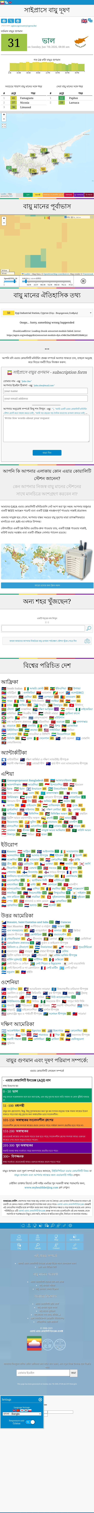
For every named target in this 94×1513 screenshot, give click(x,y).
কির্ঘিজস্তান (9, 837)
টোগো (7, 749)
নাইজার (67, 749)
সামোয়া (79, 1054)
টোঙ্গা (25, 1037)
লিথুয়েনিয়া (59, 933)
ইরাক (6, 829)
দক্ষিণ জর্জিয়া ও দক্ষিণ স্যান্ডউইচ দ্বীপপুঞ (44, 800)
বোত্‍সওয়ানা (38, 758)
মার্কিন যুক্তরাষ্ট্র (14, 1000)
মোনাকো (52, 925)
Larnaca (74, 102)
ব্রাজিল (55, 1079)
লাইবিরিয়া (52, 770)
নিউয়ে (32, 1041)
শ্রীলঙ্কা (25, 870)
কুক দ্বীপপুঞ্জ (52, 1033)
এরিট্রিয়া (8, 733)
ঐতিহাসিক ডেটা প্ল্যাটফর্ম (47, 1402)
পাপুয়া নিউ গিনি (73, 1041)
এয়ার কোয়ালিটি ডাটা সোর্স (47, 1384)
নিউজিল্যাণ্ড (13, 1041)
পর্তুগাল (72, 908)
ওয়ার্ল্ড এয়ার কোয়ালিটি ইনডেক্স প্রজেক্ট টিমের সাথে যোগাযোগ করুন (47, 1343)
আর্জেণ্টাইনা (13, 1071)
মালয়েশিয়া (12, 866)
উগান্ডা (74, 729)
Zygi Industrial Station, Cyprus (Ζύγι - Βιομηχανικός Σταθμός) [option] (40, 313)
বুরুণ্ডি (7, 758)
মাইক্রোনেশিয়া (27, 1050)
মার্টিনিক (38, 1000)
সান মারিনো (12, 937)
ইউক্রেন (59, 896)
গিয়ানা (7, 1075)
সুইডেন (81, 937)
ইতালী (78, 896)
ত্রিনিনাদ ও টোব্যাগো (17, 987)
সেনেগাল (44, 778)
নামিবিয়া (8, 754)
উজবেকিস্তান (60, 829)
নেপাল (76, 850)
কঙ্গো (58, 733)
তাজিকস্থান (54, 845)
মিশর (54, 766)
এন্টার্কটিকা (9, 800)
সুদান (26, 778)
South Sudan (11, 729)
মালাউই (29, 766)
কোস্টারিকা (36, 975)
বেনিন (21, 758)
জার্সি (84, 904)
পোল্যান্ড (11, 912)
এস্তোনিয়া (11, 900)
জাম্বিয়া (22, 745)
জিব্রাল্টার (11, 908)
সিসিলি (10, 778)
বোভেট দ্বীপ (35, 804)
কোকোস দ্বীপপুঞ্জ (50, 837)
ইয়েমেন (76, 825)
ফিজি (83, 1046)
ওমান (31, 833)
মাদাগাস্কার (79, 762)
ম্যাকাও (58, 866)
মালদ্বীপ (73, 862)
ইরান (19, 829)
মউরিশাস (56, 758)
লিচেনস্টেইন (35, 933)
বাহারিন (80, 854)
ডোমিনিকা (83, 979)
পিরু (57, 1075)
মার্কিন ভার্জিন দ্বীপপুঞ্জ (63, 995)
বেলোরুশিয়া (13, 920)
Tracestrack (88, 274)
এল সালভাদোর (14, 971)
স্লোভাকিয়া (61, 941)
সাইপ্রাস (81, 933)
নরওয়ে (52, 908)
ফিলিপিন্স (33, 854)
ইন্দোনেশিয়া (56, 825)
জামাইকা (66, 979)
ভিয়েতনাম (12, 862)
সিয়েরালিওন (63, 774)
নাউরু (38, 1037)
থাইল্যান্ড (29, 850)
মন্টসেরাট (39, 995)
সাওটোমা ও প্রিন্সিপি (36, 774)
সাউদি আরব (81, 870)
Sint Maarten (12, 967)
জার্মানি (69, 904)
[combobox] (47, 313)
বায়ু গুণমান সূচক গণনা (47, 1388)
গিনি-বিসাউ (35, 741)
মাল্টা (33, 925)
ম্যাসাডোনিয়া (13, 929)
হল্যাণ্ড (33, 945)
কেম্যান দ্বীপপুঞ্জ (12, 975)
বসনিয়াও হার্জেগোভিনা (18, 916)
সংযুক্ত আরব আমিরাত (53, 870)
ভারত (67, 858)
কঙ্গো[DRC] (74, 733)
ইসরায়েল (36, 829)
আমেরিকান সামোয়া (37, 1029)
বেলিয (62, 991)
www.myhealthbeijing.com (41, 1227)
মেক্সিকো (58, 1000)
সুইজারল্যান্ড (58, 937)
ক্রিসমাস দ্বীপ (10, 841)
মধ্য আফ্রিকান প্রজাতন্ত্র (16, 762)
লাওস (76, 866)
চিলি (23, 1075)
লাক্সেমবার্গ (78, 929)
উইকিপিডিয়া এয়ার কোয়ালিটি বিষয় (70, 1211)
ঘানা (73, 741)
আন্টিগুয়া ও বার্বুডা (37, 967)
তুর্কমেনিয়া (9, 850)
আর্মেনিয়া (32, 825)
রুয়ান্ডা (33, 770)
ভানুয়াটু (8, 1050)
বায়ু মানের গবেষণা (45, 1355)
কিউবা (74, 971)
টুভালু (81, 1033)
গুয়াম (68, 1033)
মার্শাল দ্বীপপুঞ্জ (48, 1050)
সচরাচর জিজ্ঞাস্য (45, 1377)
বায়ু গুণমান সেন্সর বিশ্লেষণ (47, 1369)
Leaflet (3, 194)
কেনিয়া (28, 737)
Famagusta (26, 98)
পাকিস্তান (11, 854)
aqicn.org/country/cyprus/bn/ (24, 25)
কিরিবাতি (33, 1033)
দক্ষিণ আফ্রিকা (46, 749)
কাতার (73, 833)
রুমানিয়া (56, 929)
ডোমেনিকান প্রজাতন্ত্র (17, 983)
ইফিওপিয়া (58, 729)
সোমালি (83, 778)
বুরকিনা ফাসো (70, 754)
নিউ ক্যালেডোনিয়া (61, 1037)
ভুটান (33, 862)
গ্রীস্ (8, 904)
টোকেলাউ (9, 1037)
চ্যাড (6, 745)
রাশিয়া (36, 929)
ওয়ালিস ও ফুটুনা (12, 1033)
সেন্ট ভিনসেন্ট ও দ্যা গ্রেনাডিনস (20, 1008)
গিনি (19, 741)
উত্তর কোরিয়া (11, 833)
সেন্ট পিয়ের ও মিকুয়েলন (45, 1004)
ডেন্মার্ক (33, 908)
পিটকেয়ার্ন (24, 1046)
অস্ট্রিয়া (26, 892)
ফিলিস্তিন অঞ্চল (58, 854)
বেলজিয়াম (71, 916)
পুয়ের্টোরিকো (82, 987)
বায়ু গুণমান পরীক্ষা (47, 1366)
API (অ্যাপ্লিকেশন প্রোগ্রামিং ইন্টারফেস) (47, 1398)
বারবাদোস (9, 991)
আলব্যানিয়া (12, 896)
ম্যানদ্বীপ (70, 925)
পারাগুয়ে (40, 1075)
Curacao (63, 962)
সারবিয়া (35, 937)
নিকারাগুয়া (46, 987)
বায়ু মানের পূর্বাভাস (47, 1391)
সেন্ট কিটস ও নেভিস (15, 1004)
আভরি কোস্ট (36, 729)
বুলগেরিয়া (48, 916)
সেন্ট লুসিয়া (68, 1008)
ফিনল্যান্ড (32, 912)
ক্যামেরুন (70, 737)
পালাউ (7, 1046)
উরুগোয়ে (55, 1071)
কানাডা (57, 971)
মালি (42, 766)
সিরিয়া (28, 875)
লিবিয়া (68, 770)
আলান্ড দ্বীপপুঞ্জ (37, 896)
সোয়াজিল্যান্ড (11, 783)
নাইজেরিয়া (84, 749)
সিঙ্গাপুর (10, 875)
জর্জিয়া (47, 841)
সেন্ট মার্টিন (49, 1008)
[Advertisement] (47, 671)
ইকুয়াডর (36, 1071)
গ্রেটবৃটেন (28, 904)
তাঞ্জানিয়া (23, 749)
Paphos (73, 98)
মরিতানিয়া (41, 762)
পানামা (65, 987)
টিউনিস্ (76, 745)
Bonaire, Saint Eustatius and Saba (27, 962)
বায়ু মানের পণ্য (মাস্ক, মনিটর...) (47, 1395)
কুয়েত (28, 837)
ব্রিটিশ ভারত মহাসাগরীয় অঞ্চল (20, 858)
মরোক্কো (60, 762)
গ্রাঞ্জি (74, 900)
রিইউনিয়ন (12, 770)
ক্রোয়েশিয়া (56, 900)
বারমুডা (25, 991)
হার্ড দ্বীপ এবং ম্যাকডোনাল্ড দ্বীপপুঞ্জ (67, 804)
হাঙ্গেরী (52, 945)
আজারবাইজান (63, 821)
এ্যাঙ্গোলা (43, 733)
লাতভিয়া (11, 933)
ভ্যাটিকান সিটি (36, 920)
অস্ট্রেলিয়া (11, 1029)
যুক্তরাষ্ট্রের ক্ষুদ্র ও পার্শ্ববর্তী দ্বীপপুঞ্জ (21, 1054)
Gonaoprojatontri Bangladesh (25, 821)
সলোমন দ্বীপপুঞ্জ (57, 1054)
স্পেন (9, 941)
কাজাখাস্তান (52, 833)
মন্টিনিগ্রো (59, 920)
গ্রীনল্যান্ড (34, 979)
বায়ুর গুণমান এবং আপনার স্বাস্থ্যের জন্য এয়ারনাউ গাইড (43, 1215)
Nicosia (24, 102)
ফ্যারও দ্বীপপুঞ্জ (54, 912)
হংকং (44, 875)
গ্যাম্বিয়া (54, 741)
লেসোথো (11, 774)
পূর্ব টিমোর (42, 1046)
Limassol (25, 107)
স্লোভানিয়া (12, 945)
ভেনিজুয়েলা (74, 1079)
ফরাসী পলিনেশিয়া (63, 1046)
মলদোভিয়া (12, 925)
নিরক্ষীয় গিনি (27, 754)
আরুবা (61, 966)
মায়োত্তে (10, 766)
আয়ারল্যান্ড (72, 892)
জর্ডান (66, 841)
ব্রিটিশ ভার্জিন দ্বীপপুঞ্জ (15, 995)
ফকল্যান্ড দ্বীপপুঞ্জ (78, 1075)
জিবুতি (39, 745)
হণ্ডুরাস (10, 1012)
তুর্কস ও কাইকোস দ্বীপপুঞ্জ (52, 983)
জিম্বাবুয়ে (58, 745)
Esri (11, 196)
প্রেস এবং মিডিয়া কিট (47, 1347)
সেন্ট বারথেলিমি (74, 1004)
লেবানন (8, 870)
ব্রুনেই (49, 858)
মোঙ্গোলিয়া (36, 866)
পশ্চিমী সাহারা (48, 754)
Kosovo (8, 892)
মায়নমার (52, 862)
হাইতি (27, 1012)
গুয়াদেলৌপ (59, 975)
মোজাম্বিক (70, 766)
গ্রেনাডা (50, 979)
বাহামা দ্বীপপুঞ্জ (44, 991)
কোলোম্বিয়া (76, 1071)
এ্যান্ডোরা (34, 900)
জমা (73, 1453)
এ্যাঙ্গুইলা (38, 971)
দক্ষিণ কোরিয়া (53, 850)
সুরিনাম (8, 1083)
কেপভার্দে (48, 737)
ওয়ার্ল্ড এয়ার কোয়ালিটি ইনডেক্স (70, 1285)
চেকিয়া (49, 904)
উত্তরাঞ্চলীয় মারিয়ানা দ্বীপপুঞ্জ (70, 1029)
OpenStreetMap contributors (56, 274)
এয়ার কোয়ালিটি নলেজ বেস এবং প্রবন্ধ (47, 1362)
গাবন (7, 741)
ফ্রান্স (74, 912)
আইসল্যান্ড (48, 892)
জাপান (10, 845)
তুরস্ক (75, 845)
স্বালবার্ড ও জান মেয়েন (33, 941)
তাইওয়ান (31, 845)
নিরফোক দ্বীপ (50, 1041)
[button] (4, 115)
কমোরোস (9, 737)
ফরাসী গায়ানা (13, 1079)
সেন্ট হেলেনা (65, 778)
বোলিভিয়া (36, 1079)
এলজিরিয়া (26, 733)
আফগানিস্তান (11, 825)
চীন (29, 841)
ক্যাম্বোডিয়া (74, 837)
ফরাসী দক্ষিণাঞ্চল (13, 804)
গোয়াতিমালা (13, 979)
